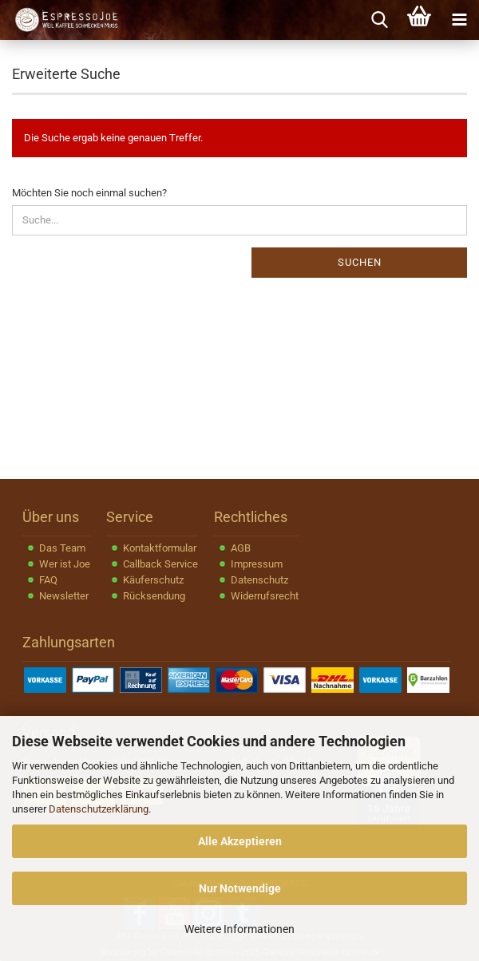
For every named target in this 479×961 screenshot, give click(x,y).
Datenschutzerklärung (98, 809)
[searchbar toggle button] (379, 20)
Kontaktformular (159, 548)
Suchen (360, 262)
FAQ (48, 580)
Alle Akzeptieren (240, 841)
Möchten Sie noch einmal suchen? (89, 193)
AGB (241, 548)
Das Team (62, 548)
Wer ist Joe (64, 564)
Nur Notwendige (240, 888)
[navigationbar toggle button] (459, 20)
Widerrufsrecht (265, 596)
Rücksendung (154, 596)
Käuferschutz (153, 580)
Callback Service (160, 564)
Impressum (257, 564)
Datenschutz (259, 580)
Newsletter (64, 596)
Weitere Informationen (239, 929)
